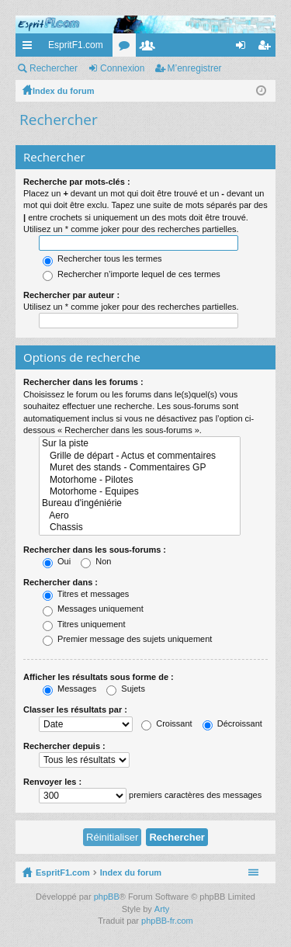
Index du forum (130, 872)
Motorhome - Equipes (139, 492)
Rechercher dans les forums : (83, 382)
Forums (127, 48)
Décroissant (232, 723)
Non (96, 561)
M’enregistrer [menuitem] (267, 48)
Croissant (166, 723)
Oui (57, 561)
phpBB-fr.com (167, 920)
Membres (150, 48)
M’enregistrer (195, 68)
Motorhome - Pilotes (139, 480)
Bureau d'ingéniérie (139, 503)
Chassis (139, 527)
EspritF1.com (75, 45)
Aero (139, 516)
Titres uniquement (84, 624)
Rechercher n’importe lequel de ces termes (131, 274)
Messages (69, 688)
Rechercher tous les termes (102, 258)
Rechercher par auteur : (71, 295)
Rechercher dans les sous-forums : (94, 549)
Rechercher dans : (60, 582)
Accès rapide (30, 48)
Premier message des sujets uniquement (127, 638)
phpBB (107, 896)
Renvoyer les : (52, 781)
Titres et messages (86, 593)
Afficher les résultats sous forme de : (98, 677)
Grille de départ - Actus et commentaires (139, 456)
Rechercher (53, 68)
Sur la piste (139, 443)
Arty (162, 909)
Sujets (125, 688)
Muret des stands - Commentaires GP (139, 468)
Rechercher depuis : (64, 746)
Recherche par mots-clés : (76, 181)
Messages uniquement (93, 608)
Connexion (122, 68)
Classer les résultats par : (75, 709)
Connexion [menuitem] (244, 48)
